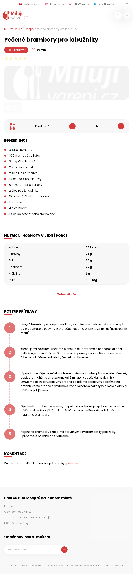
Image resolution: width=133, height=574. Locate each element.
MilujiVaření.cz (13, 29)
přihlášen (72, 463)
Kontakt (9, 506)
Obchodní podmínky (17, 512)
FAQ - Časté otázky (16, 523)
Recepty (29, 29)
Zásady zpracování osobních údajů (27, 517)
